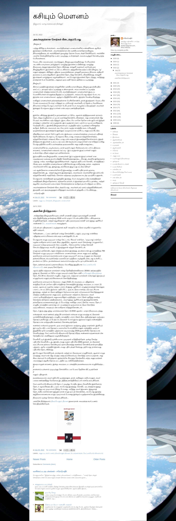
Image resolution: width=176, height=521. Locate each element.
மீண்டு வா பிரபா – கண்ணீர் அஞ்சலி (58, 505)
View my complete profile (119, 50)
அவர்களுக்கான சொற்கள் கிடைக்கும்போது (57, 39)
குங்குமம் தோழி (118, 183)
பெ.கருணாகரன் (76, 453)
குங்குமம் (116, 161)
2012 (115, 111)
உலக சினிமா (117, 167)
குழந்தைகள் (117, 148)
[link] (49, 223)
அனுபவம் (116, 156)
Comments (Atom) (49, 464)
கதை (114, 180)
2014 (115, 104)
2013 (115, 107)
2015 (115, 101)
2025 (115, 58)
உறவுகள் (116, 145)
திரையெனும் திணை (62, 453)
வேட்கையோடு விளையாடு (93, 453)
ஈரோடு (115, 150)
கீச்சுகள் (115, 134)
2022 (115, 68)
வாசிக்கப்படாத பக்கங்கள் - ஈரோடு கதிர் (50, 471)
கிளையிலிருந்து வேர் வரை (122, 172)
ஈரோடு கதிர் (127, 38)
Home (70, 459)
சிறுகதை (134, 188)
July (116, 70)
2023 (115, 65)
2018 (115, 92)
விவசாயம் (114, 190)
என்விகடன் (117, 169)
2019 (115, 89)
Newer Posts (39, 459)
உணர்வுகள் (117, 175)
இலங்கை (116, 137)
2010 (115, 117)
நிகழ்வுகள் (56, 201)
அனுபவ (42, 201)
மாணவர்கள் (65, 201)
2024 (115, 62)
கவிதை (115, 132)
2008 (115, 123)
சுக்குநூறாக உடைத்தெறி (43, 484)
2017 (115, 95)
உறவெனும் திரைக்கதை (121, 158)
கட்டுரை (116, 153)
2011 (115, 114)
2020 (115, 86)
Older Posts (99, 459)
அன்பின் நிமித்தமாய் (44, 211)
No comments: (51, 197)
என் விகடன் (117, 177)
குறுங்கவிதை (117, 140)
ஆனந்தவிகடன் (118, 142)
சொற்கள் (49, 201)
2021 (115, 83)
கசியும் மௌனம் (61, 16)
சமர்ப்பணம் (50, 453)
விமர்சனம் (126, 188)
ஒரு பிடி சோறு (50, 493)
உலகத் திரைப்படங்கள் (121, 164)
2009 (115, 120)
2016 (115, 98)
